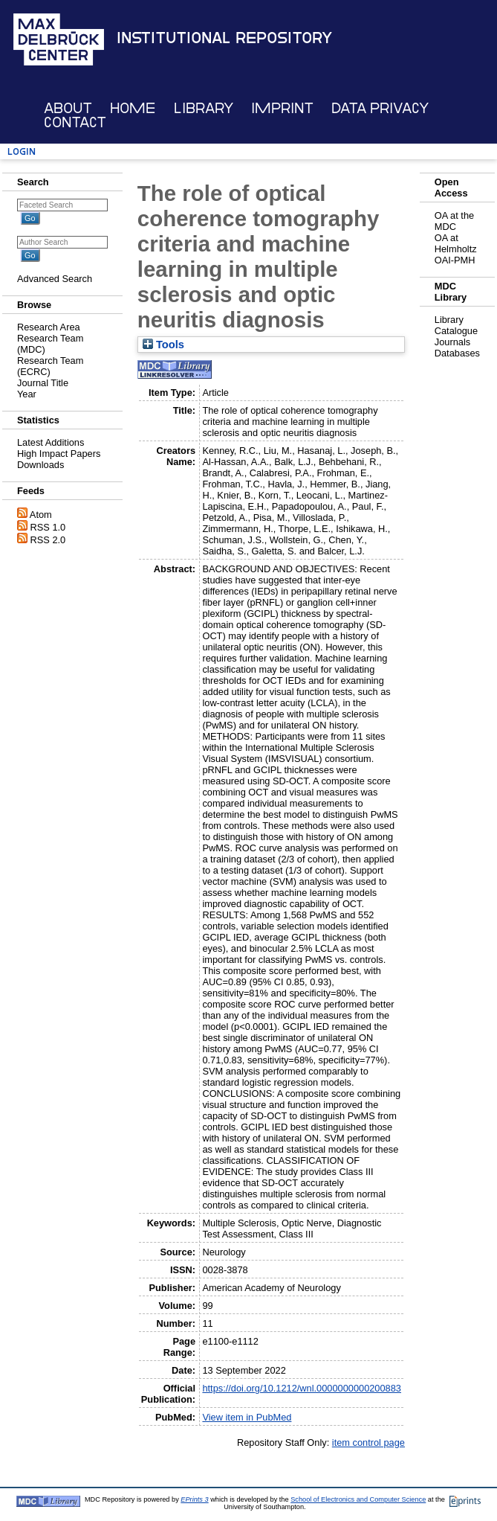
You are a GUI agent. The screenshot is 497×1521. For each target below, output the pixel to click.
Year (26, 394)
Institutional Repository (224, 38)
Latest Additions (50, 442)
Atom (41, 514)
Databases (457, 353)
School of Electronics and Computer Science (358, 1499)
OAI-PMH (455, 260)
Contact (75, 122)
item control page (368, 1442)
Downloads (40, 464)
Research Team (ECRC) (50, 366)
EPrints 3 (194, 1499)
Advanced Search (54, 278)
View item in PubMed (246, 1417)
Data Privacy (380, 108)
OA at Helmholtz (456, 243)
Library (203, 108)
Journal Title (42, 382)
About (68, 108)
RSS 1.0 (48, 527)
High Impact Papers (58, 453)
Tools (163, 344)
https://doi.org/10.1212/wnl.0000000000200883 (301, 1388)
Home (132, 108)
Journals (452, 342)
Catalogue (456, 330)
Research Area (48, 327)
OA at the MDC (454, 221)
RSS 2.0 (48, 539)
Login (21, 151)
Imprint (282, 108)
